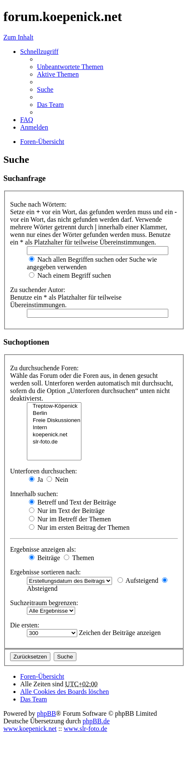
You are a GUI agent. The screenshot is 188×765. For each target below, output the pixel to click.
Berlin (54, 413)
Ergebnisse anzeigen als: (43, 549)
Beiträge (44, 557)
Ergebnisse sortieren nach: (45, 572)
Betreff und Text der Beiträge (72, 502)
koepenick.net (54, 434)
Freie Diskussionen (54, 420)
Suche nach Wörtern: (38, 204)
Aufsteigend (138, 580)
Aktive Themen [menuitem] (58, 74)
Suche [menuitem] (45, 89)
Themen (79, 557)
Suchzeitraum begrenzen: (44, 602)
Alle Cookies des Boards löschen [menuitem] (64, 691)
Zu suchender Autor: (37, 289)
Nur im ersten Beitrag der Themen (79, 527)
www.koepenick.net (30, 728)
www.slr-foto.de (85, 728)
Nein (57, 479)
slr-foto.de (54, 442)
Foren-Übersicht (42, 676)
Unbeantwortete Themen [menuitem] (70, 66)
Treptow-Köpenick (54, 406)
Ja (36, 479)
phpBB (46, 713)
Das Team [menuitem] (50, 104)
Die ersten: (24, 625)
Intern (54, 427)
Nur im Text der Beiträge (66, 510)
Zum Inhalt (18, 37)
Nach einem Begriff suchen (70, 275)
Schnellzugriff (39, 51)
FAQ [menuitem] (26, 119)
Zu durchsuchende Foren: (44, 368)
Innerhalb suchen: (34, 493)
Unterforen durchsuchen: (43, 471)
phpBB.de (96, 721)
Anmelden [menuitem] (34, 127)
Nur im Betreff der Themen (70, 519)
